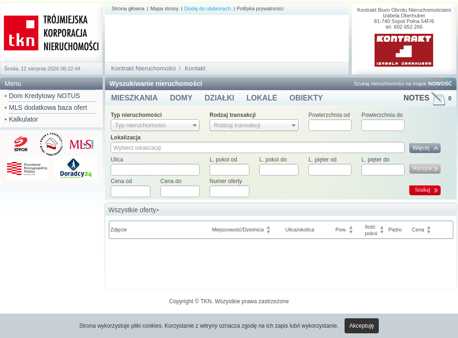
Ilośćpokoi (371, 230)
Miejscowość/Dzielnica (238, 229)
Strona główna (128, 8)
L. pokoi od (223, 159)
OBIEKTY (306, 98)
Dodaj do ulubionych (207, 8)
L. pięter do (375, 159)
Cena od (121, 181)
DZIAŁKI (219, 98)
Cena (418, 229)
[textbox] (155, 170)
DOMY (181, 98)
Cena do (170, 181)
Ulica (117, 159)
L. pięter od (322, 159)
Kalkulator (23, 119)
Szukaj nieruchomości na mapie (403, 83)
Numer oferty (226, 181)
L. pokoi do (273, 159)
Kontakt (195, 68)
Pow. (341, 229)
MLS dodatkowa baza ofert (48, 107)
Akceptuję (361, 326)
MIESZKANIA (134, 98)
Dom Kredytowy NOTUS (44, 96)
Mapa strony (164, 8)
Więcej (421, 148)
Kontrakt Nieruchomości (143, 68)
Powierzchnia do (382, 115)
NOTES (427, 98)
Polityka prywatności (260, 8)
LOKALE (262, 98)
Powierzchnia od (329, 115)
